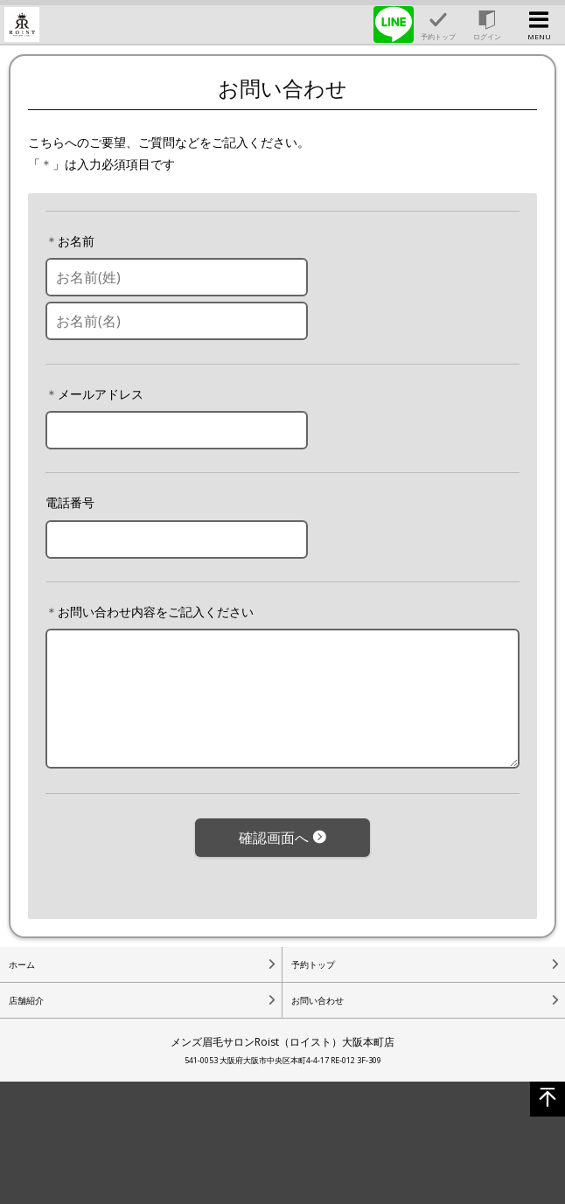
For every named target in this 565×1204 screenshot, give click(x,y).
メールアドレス (100, 394)
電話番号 (69, 502)
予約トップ (313, 964)
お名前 (76, 241)
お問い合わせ (317, 1000)
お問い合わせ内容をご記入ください (156, 611)
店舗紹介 (26, 1000)
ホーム (22, 964)
